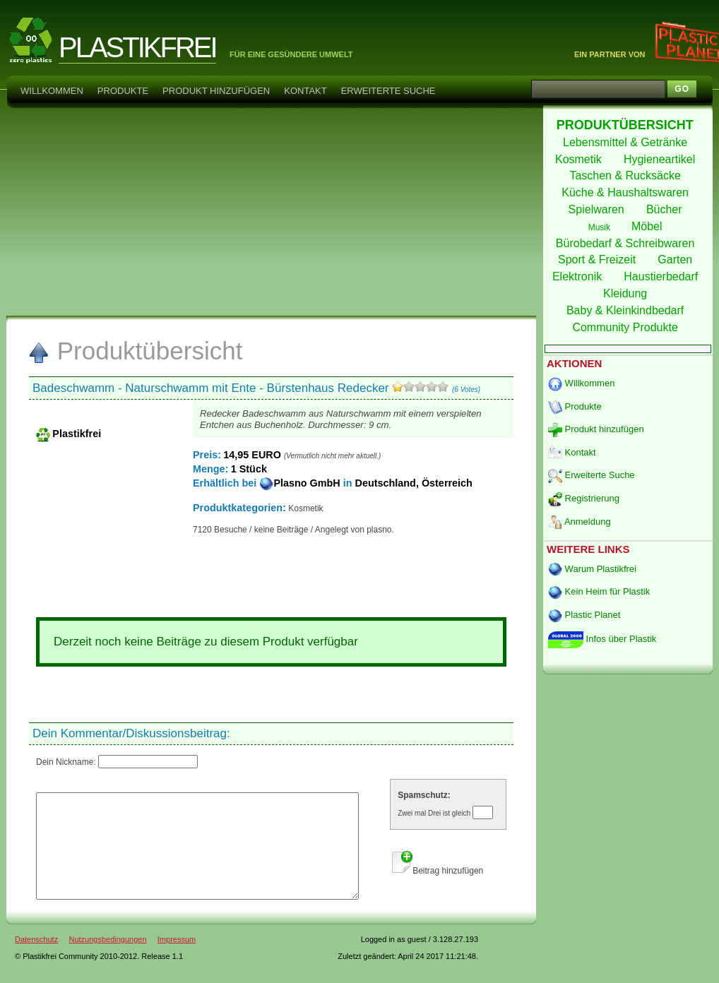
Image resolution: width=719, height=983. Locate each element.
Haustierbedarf (662, 276)
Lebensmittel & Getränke (627, 142)
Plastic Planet (584, 614)
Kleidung (626, 293)
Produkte (122, 90)
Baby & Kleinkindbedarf (626, 310)
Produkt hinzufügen (216, 90)
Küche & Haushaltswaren (626, 192)
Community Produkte (626, 327)
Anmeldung (579, 521)
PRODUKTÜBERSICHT (627, 125)
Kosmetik (580, 159)
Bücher (665, 209)
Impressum (177, 960)
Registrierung (583, 498)
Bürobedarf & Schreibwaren (627, 243)
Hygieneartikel (661, 159)
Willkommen (51, 90)
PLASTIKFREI (137, 47)
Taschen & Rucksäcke (626, 175)
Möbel (648, 226)
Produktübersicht (135, 350)
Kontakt (305, 90)
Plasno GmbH (301, 483)
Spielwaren (598, 209)
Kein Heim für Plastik (599, 591)
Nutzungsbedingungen (107, 960)
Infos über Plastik (602, 638)
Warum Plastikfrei (592, 569)
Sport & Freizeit (598, 260)
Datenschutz (36, 960)
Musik (600, 227)
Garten (676, 260)
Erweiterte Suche (388, 90)
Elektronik (578, 276)
